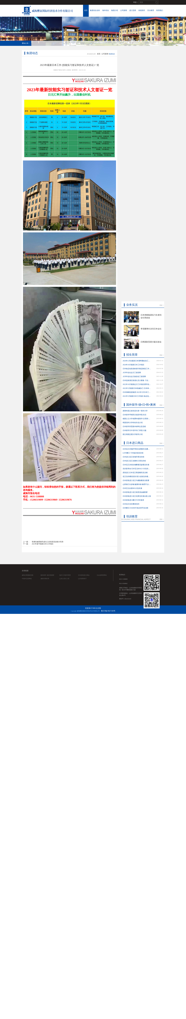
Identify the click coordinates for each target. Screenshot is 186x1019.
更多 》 (162, 193)
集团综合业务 (95, 10)
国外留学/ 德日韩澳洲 (47, 580)
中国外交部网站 (27, 583)
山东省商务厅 (82, 583)
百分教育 (150, 10)
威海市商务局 (45, 583)
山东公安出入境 (64, 583)
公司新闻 (123, 10)
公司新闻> (105, 71)
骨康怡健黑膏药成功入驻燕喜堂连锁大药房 (47, 559)
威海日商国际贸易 (27, 580)
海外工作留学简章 (65, 580)
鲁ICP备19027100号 (108, 611)
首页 (86, 10)
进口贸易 (132, 10)
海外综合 (105, 10)
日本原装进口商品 (83, 580)
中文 (135, 2)
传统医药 (141, 10)
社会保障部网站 (102, 580)
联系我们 (159, 10)
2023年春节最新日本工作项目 (42, 561)
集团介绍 (114, 10)
